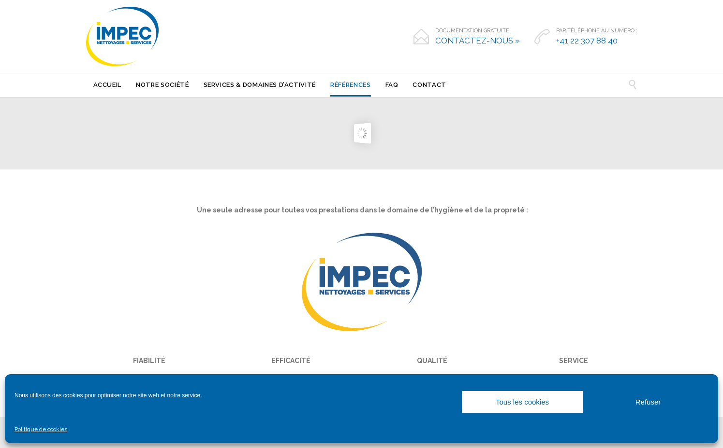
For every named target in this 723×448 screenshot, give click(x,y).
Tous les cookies (522, 402)
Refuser (648, 402)
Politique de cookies (41, 429)
